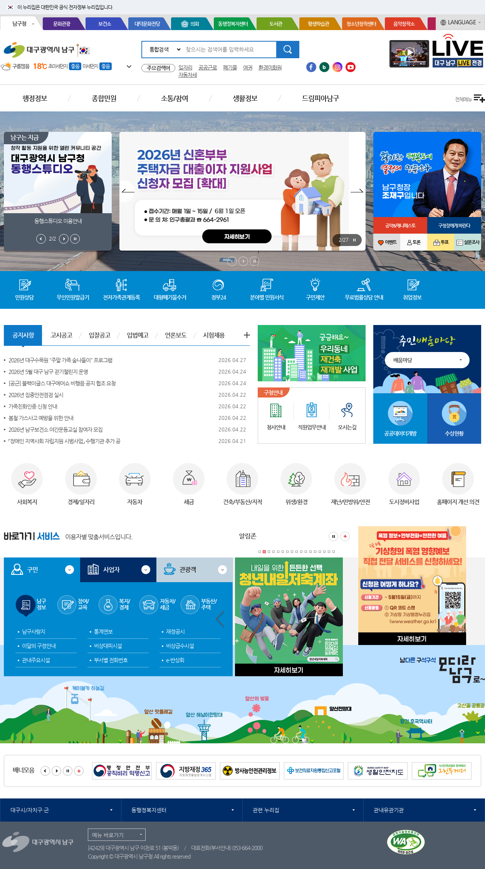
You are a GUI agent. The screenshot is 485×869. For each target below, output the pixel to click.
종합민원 (104, 98)
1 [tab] (259, 552)
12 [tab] (310, 552)
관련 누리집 (266, 810)
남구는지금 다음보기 (64, 239)
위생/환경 (296, 501)
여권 (247, 67)
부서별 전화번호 (111, 660)
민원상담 (24, 297)
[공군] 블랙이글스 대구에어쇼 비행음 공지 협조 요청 (62, 383)
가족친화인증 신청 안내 (32, 406)
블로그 (324, 67)
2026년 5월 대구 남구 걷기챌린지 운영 (48, 372)
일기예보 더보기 (125, 67)
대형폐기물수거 (170, 297)
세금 (189, 501)
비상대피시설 (108, 646)
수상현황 (454, 433)
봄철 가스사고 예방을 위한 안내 (40, 418)
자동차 (134, 501)
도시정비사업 (404, 501)
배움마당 (402, 360)
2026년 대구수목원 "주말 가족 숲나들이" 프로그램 (60, 360)
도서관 (275, 24)
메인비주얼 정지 (254, 261)
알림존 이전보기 (220, 619)
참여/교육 (83, 604)
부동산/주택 (208, 604)
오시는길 (347, 427)
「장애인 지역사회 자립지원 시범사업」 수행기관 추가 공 (64, 441)
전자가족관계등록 (121, 297)
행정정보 (34, 98)
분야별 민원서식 (267, 297)
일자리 (185, 67)
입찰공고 (99, 335)
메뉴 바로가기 (108, 835)
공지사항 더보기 (247, 335)
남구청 (19, 23)
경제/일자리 (80, 501)
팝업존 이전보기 (126, 191)
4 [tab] (273, 552)
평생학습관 (318, 24)
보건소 (104, 24)
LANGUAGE (462, 22)
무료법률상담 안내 (364, 297)
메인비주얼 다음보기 (243, 261)
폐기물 (230, 67)
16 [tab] (329, 552)
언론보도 (175, 335)
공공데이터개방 (400, 433)
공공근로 (207, 67)
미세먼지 (90, 66)
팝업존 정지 (354, 240)
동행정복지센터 (233, 24)
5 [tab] (278, 552)
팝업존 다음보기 (358, 191)
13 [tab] (315, 552)
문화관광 (61, 24)
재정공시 (175, 631)
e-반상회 (175, 660)
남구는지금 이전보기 (41, 239)
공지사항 (23, 335)
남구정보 (41, 604)
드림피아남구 (320, 98)
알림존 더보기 (345, 536)
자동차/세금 (167, 604)
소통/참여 (174, 98)
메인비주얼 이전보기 (232, 261)
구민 (32, 569)
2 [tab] (264, 552)
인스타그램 (337, 67)
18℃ (40, 66)
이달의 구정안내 (38, 646)
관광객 (188, 569)
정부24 (218, 297)
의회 (194, 24)
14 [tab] (319, 552)
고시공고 (61, 335)
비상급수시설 (180, 646)
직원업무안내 (312, 427)
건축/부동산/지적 (242, 501)
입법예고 (137, 335)
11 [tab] (306, 552)
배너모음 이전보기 (45, 771)
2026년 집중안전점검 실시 (35, 395)
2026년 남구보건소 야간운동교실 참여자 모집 (55, 429)
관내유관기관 (389, 810)
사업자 (111, 569)
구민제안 (315, 297)
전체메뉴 (463, 99)
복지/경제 (124, 604)
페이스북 (311, 67)
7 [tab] (287, 552)
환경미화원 (270, 67)
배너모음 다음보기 (56, 771)
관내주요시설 (36, 660)
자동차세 (187, 75)
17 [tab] (333, 552)
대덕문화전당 (147, 24)
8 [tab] (292, 552)
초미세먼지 (57, 66)
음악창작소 (404, 24)
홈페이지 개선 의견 (458, 501)
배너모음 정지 (67, 771)
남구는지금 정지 (75, 239)
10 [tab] (301, 552)
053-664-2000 (247, 848)
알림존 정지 (333, 536)
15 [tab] (324, 552)
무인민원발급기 (73, 297)
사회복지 (27, 501)
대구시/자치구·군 (29, 810)
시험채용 (214, 335)
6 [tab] (282, 552)
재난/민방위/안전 (350, 501)
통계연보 (103, 631)
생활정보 (245, 98)
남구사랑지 (33, 631)
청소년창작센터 (361, 24)
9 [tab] (296, 552)
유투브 (351, 67)
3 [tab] (269, 552)
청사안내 (276, 427)
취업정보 (412, 297)
